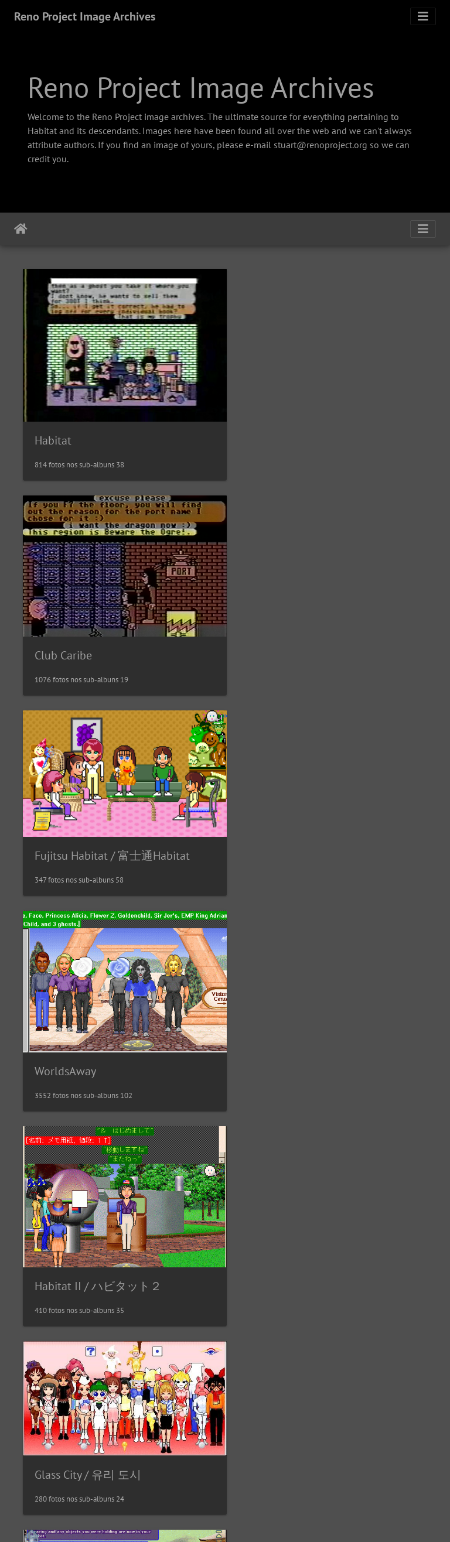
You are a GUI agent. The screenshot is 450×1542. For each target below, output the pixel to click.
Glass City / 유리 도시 (299, 822)
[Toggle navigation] (423, 16)
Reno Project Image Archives (84, 16)
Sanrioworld (276, 1238)
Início (21, 229)
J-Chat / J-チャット (82, 1238)
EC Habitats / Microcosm (95, 1055)
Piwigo (261, 1517)
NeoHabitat (274, 1447)
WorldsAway (276, 640)
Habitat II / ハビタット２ (98, 848)
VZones (263, 1039)
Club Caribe (274, 421)
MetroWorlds (67, 1421)
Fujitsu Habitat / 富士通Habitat (112, 626)
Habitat (53, 432)
